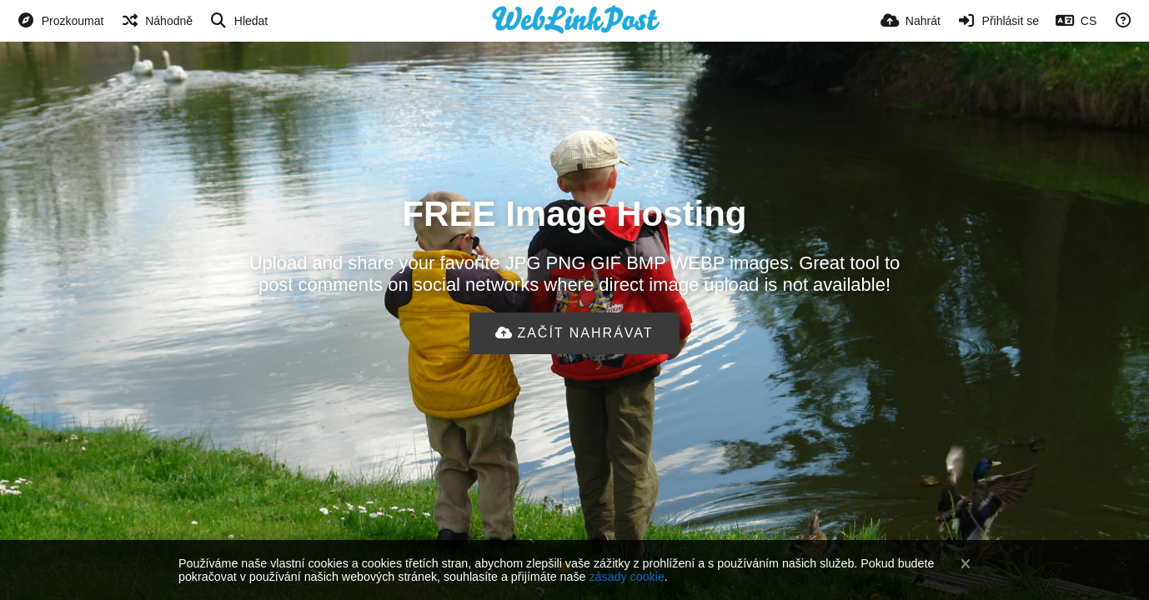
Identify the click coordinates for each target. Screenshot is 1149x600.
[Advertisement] (574, 408)
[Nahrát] (911, 21)
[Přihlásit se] (998, 21)
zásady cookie (626, 576)
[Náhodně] (156, 21)
